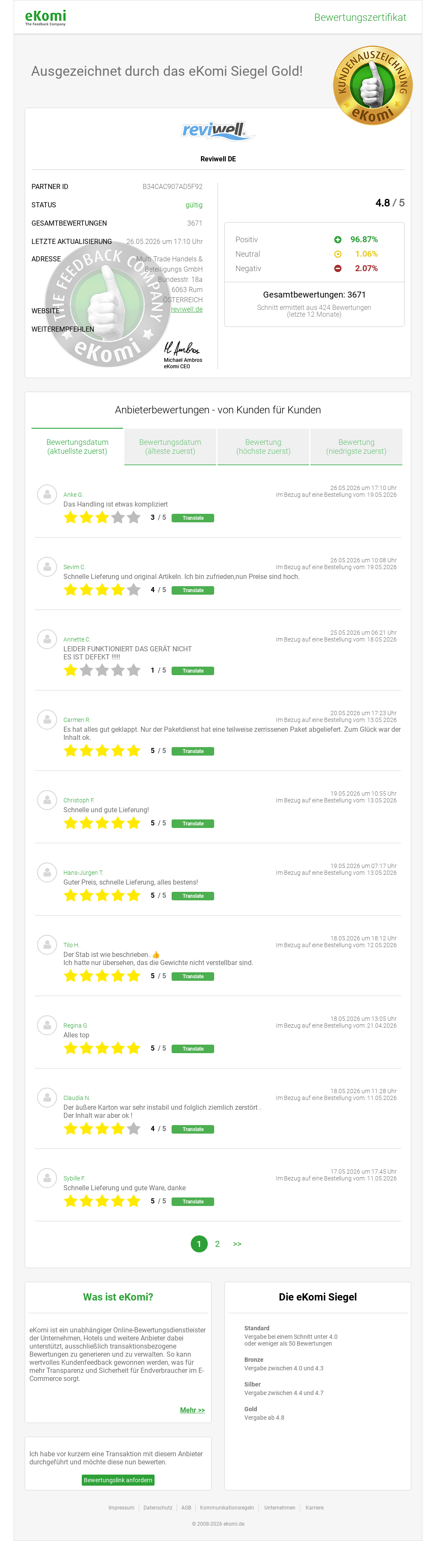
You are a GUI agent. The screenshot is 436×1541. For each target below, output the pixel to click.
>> (237, 1244)
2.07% (356, 268)
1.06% (356, 254)
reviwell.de (187, 309)
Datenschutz (157, 1508)
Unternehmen (279, 1508)
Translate (193, 518)
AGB (186, 1508)
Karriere (315, 1508)
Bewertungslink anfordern (118, 1480)
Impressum (122, 1508)
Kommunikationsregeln (227, 1508)
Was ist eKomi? (118, 1297)
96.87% (356, 239)
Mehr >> (192, 1410)
